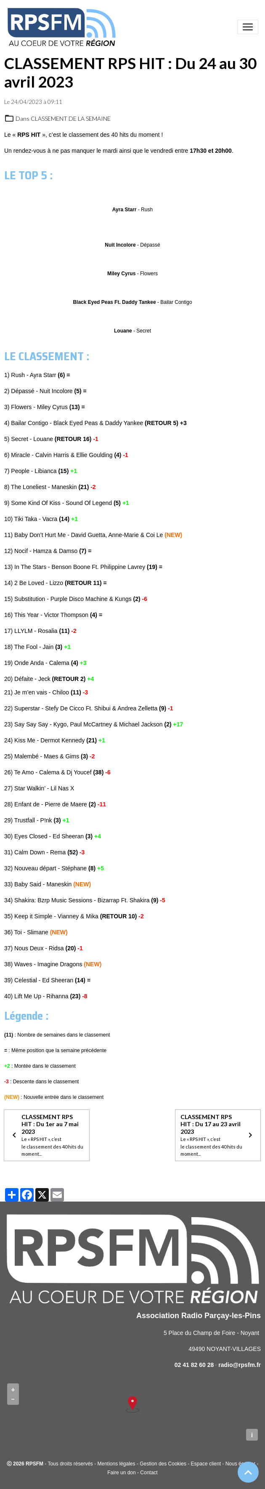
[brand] (63, 27)
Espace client (206, 1464)
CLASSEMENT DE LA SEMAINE (71, 118)
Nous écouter (240, 1464)
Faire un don (121, 1473)
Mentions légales (116, 1464)
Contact (148, 1473)
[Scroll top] (248, 1472)
